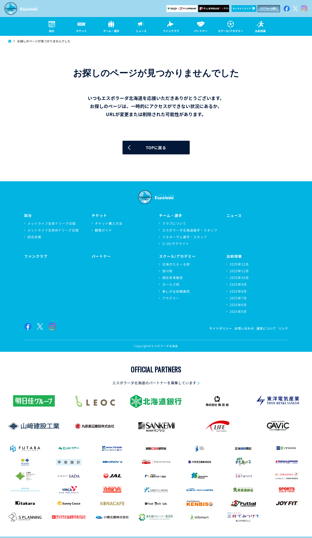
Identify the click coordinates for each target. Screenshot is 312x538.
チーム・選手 (170, 215)
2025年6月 (238, 305)
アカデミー (171, 298)
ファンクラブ (36, 256)
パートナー (101, 256)
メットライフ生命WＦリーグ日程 (53, 230)
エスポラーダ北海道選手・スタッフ (189, 230)
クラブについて (174, 224)
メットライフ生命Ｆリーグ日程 (52, 224)
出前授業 (234, 256)
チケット (99, 215)
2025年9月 (238, 284)
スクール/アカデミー (177, 256)
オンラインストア (244, 8)
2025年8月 (238, 291)
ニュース (234, 215)
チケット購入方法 (109, 224)
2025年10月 (239, 278)
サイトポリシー (218, 328)
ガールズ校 (171, 284)
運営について (265, 328)
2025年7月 (238, 298)
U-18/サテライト (175, 244)
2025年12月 (239, 264)
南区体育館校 (172, 278)
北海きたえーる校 (176, 264)
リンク (283, 328)
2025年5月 (238, 311)
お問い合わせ (242, 328)
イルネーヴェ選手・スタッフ (184, 237)
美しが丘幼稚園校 (176, 291)
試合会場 (34, 237)
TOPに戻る (156, 148)
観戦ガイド (103, 230)
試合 (28, 215)
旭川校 (167, 271)
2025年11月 (239, 271)
